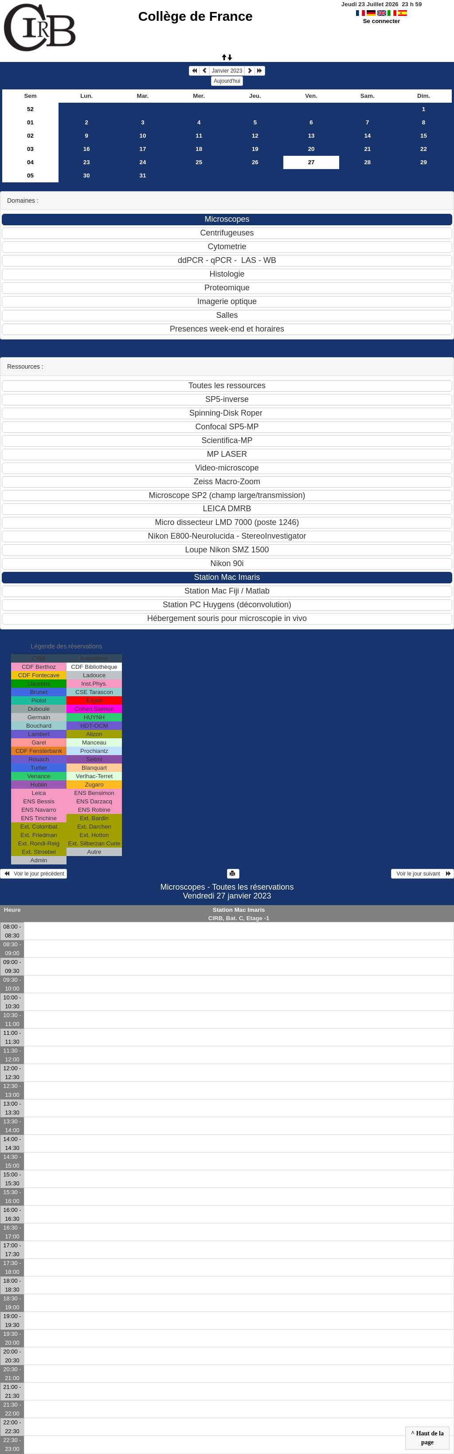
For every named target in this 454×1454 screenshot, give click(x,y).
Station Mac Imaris (239, 909)
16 (86, 149)
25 (199, 162)
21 (367, 149)
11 (199, 135)
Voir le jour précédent (33, 874)
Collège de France (195, 16)
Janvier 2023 (227, 71)
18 (199, 149)
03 (30, 149)
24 (143, 162)
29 (423, 162)
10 (143, 135)
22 (423, 149)
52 (30, 109)
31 (143, 175)
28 (367, 162)
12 (255, 135)
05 (30, 175)
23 (86, 162)
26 (255, 162)
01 (30, 122)
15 (423, 135)
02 (30, 135)
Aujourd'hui (227, 81)
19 (255, 149)
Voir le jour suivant (422, 874)
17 (143, 149)
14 (367, 135)
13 (311, 135)
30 (86, 175)
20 (311, 149)
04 (30, 162)
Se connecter (381, 21)
